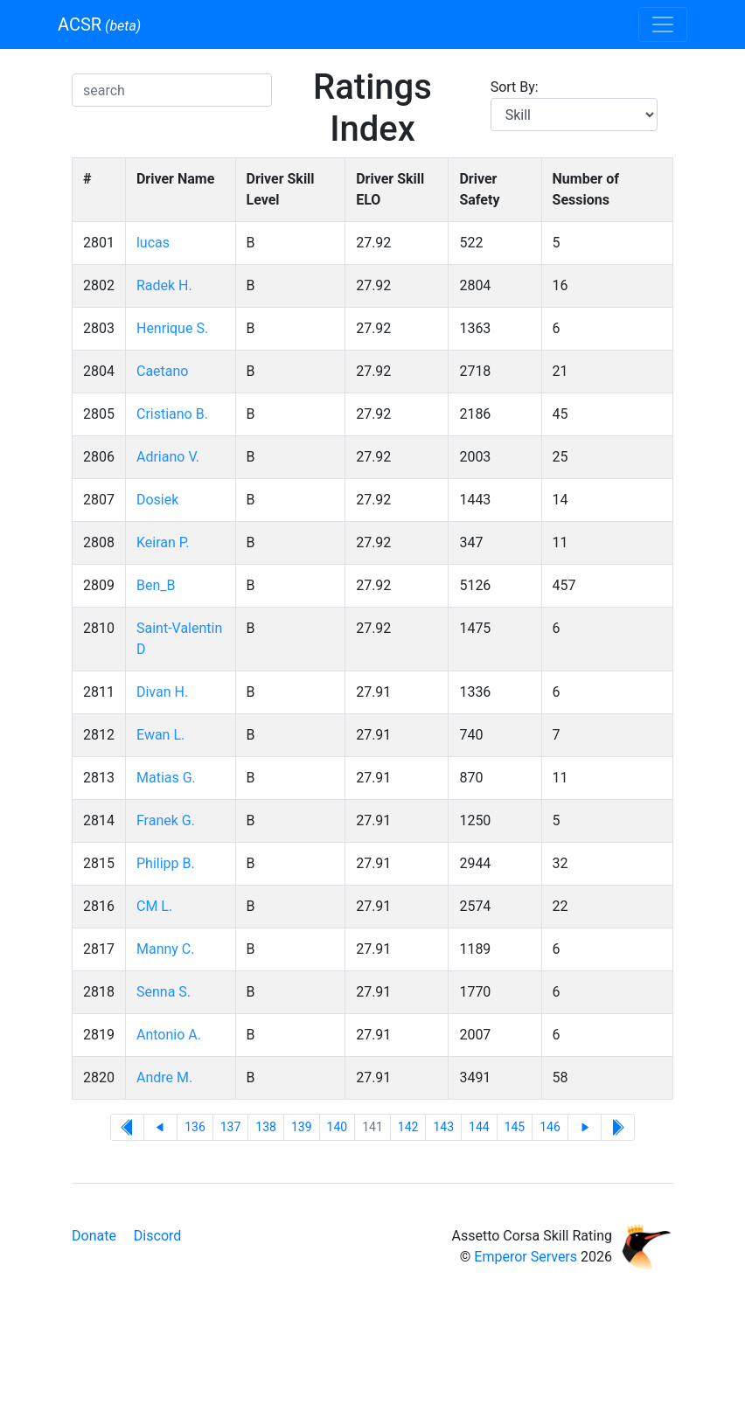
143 (443, 1127)
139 (301, 1127)
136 (195, 1127)
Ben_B (155, 585)
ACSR (99, 24)
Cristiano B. (172, 414)
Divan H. (162, 692)
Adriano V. (167, 456)
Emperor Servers (525, 1256)
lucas (153, 242)
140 (337, 1127)
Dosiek (157, 499)
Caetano (162, 371)
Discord (157, 1235)
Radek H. (164, 285)
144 (479, 1127)
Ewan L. (160, 734)
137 (230, 1127)
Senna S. (163, 992)
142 (408, 1127)
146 (550, 1127)
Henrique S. (172, 328)
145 (515, 1127)
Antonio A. (168, 1034)
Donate (94, 1235)
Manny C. (165, 949)
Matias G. (166, 777)
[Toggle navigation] (662, 24)
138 (265, 1127)
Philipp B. (165, 863)
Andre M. (164, 1077)
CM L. (154, 906)
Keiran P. (163, 542)
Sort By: (515, 87)
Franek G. (165, 820)
